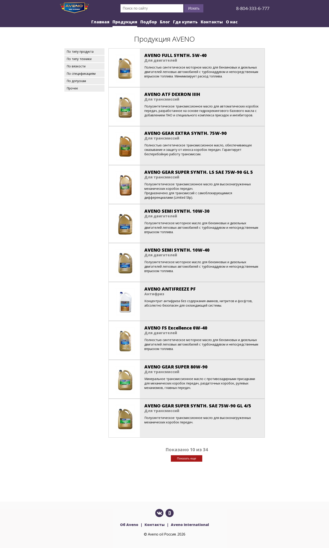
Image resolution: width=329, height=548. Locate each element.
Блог (165, 21)
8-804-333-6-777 (252, 8)
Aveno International (190, 524)
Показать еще (186, 458)
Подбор (148, 21)
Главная (100, 21)
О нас (232, 21)
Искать (194, 8)
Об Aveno (129, 524)
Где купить (185, 21)
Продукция (124, 21)
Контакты (212, 21)
